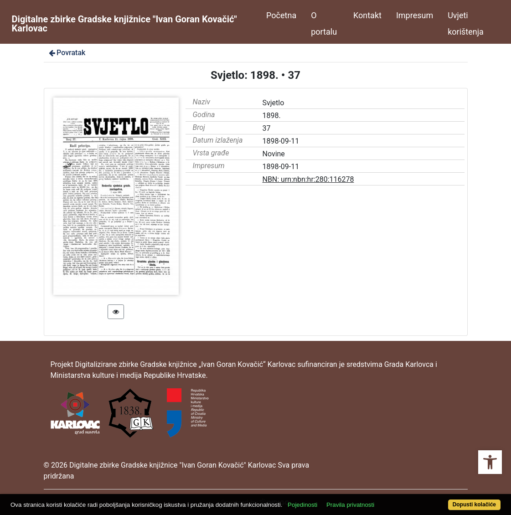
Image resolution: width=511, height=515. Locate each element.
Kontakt (367, 15)
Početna (281, 15)
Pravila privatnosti (350, 504)
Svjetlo (273, 102)
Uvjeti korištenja (466, 23)
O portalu (324, 23)
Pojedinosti (302, 504)
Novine (273, 153)
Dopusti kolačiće (474, 504)
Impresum (414, 15)
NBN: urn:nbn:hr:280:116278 (308, 179)
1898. (271, 115)
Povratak (66, 52)
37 (266, 128)
